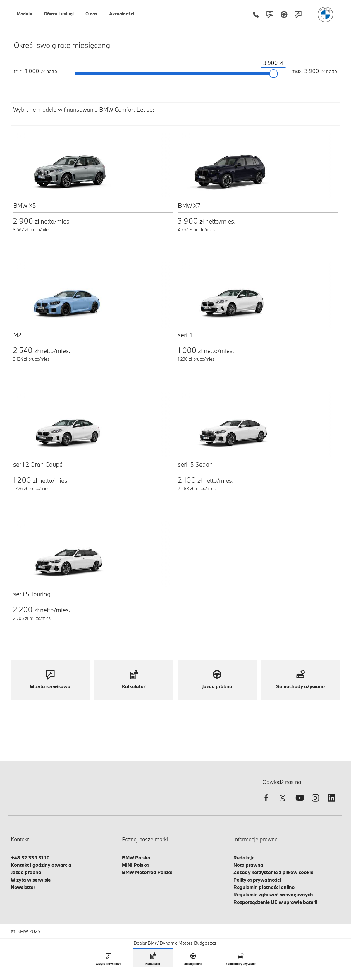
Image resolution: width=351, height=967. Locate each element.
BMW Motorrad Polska (147, 872)
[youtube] (299, 803)
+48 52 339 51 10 (30, 857)
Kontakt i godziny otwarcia (41, 865)
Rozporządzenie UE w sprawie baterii (275, 902)
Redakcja (244, 857)
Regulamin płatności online (264, 887)
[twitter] (282, 803)
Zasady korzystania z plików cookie (273, 872)
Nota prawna (248, 865)
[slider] (274, 74)
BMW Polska (136, 857)
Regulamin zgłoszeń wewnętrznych (273, 894)
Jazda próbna (26, 872)
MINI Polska (135, 865)
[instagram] (315, 803)
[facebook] (266, 803)
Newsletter (23, 887)
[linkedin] (332, 803)
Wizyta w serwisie (31, 880)
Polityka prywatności (257, 880)
